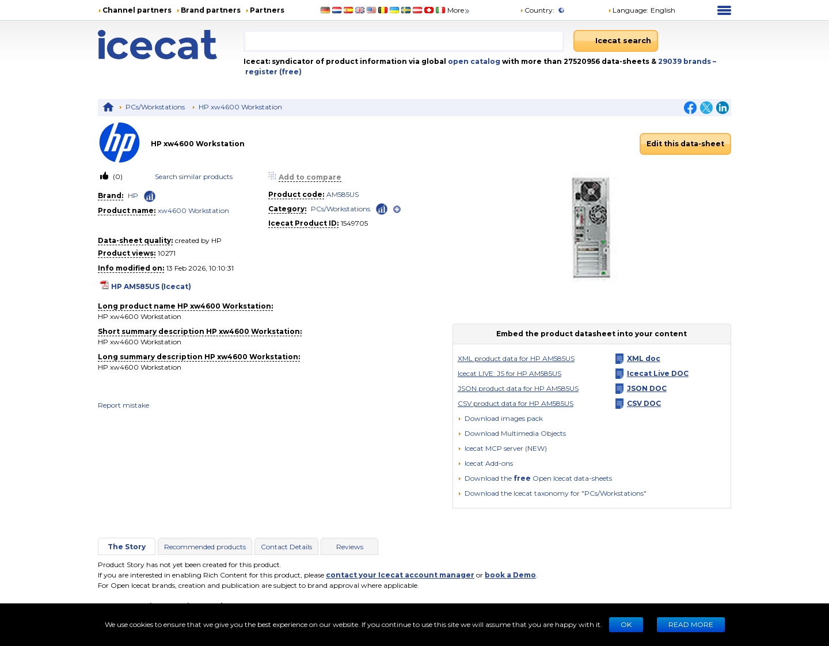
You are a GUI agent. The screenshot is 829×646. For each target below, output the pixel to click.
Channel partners (137, 10)
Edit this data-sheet (685, 143)
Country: (537, 10)
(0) (117, 176)
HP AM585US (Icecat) (151, 286)
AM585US (342, 194)
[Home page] (171, 44)
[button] (512, 433)
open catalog (473, 61)
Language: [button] (628, 10)
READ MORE (690, 624)
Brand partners (211, 10)
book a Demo (510, 575)
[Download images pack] (500, 418)
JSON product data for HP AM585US (518, 388)
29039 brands (685, 61)
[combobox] (404, 41)
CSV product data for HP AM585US (515, 403)
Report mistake (123, 405)
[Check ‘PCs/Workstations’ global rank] (382, 208)
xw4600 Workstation (193, 210)
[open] (397, 209)
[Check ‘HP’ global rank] (150, 196)
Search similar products (194, 176)
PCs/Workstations (155, 106)
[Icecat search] (615, 41)
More (459, 10)
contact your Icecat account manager (400, 575)
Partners (267, 10)
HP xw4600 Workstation (240, 106)
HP (133, 195)
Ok (626, 624)
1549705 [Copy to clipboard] (354, 223)
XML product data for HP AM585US (516, 358)
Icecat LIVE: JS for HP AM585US (509, 373)
